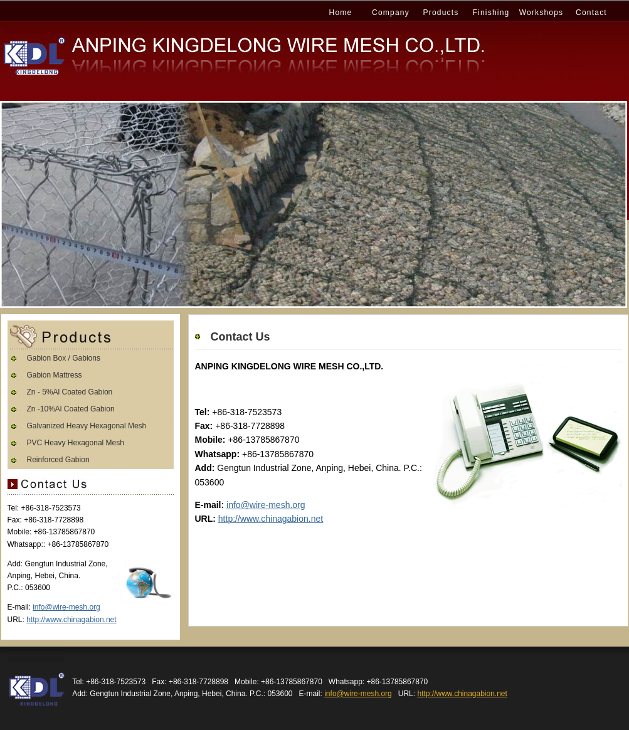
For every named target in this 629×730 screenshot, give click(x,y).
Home (340, 12)
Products (441, 12)
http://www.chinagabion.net (270, 519)
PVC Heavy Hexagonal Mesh (75, 442)
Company (391, 12)
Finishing (491, 12)
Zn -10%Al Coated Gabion (71, 409)
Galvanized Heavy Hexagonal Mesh (87, 425)
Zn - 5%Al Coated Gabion (70, 392)
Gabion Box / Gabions (63, 358)
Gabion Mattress (54, 375)
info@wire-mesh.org (265, 505)
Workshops (541, 12)
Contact (591, 12)
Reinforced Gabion (58, 459)
